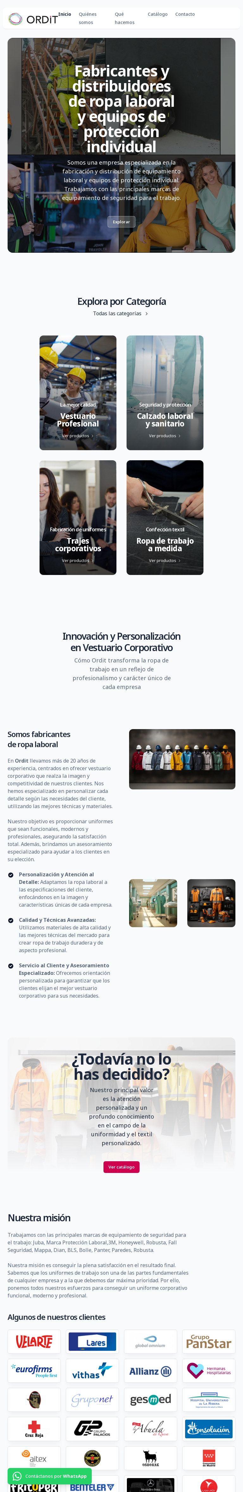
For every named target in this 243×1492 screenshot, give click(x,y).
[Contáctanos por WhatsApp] (50, 1476)
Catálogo (158, 14)
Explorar (121, 222)
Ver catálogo (121, 1167)
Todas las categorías (121, 313)
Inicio (64, 14)
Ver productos (78, 435)
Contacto (185, 14)
